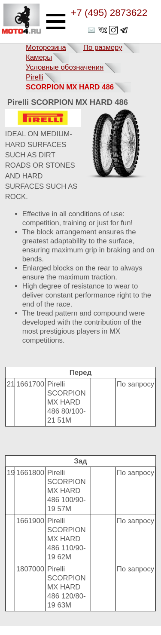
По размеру (102, 47)
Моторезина (46, 47)
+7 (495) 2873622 (109, 13)
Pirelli (34, 77)
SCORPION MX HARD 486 (70, 87)
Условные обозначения (64, 67)
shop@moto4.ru (92, 30)
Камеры (39, 57)
